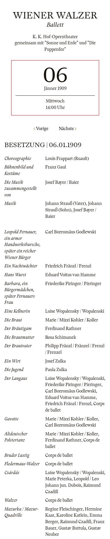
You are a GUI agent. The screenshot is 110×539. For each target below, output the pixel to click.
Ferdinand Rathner (63, 328)
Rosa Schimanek (60, 337)
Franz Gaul (55, 167)
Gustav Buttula (72, 528)
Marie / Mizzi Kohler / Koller (71, 320)
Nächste (67, 128)
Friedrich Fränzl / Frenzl (68, 266)
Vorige (41, 128)
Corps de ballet (59, 455)
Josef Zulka (55, 361)
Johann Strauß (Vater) (65, 203)
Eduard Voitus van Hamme (70, 274)
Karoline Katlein (71, 515)
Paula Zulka (56, 369)
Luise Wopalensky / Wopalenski (74, 311)
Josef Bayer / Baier (62, 182)
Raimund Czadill (75, 521)
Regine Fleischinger (64, 509)
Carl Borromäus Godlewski (70, 232)
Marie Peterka (58, 478)
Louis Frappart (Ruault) (67, 158)
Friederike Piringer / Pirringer (73, 283)
